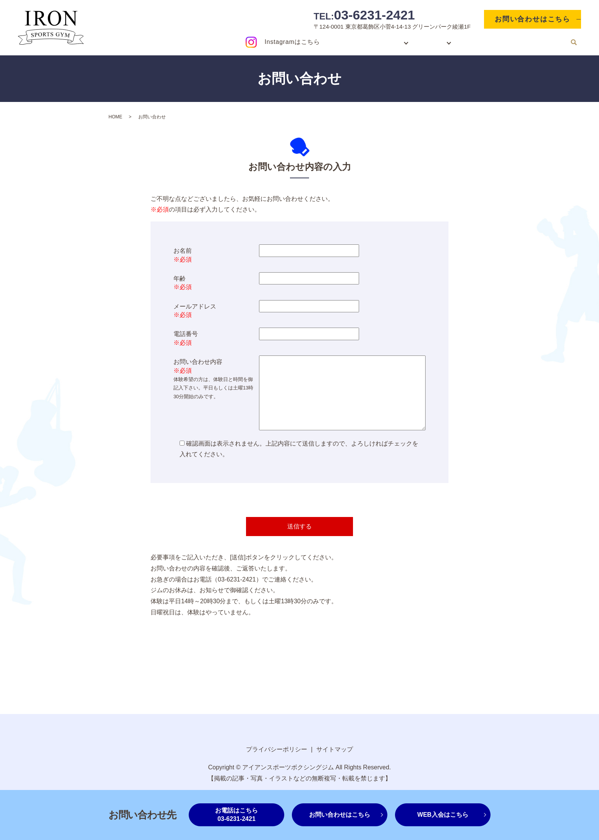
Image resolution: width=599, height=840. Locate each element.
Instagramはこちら (292, 42)
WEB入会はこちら (442, 814)
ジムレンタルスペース (489, 42)
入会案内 (380, 42)
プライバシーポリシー (276, 749)
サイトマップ (334, 749)
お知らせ (546, 42)
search (574, 42)
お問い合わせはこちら (532, 19)
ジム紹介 (426, 42)
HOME (344, 42)
